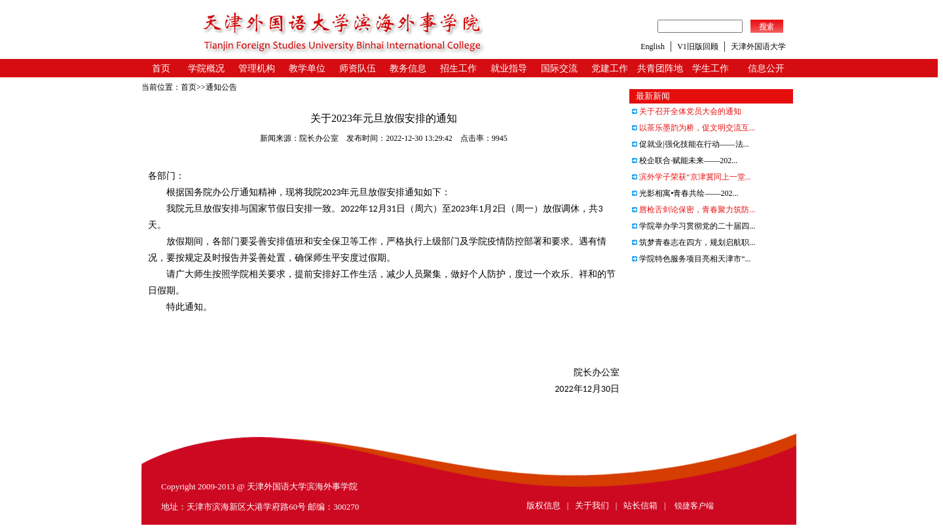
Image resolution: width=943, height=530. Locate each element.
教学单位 (307, 68)
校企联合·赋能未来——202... (684, 160)
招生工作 (458, 68)
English (652, 46)
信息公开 (766, 68)
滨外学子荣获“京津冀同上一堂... (691, 176)
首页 (161, 68)
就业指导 (508, 68)
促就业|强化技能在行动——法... (690, 144)
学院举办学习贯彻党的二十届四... (693, 226)
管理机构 (256, 68)
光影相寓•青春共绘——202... (685, 193)
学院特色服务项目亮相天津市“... (691, 258)
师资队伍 (357, 68)
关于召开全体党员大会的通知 (686, 111)
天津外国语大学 (758, 46)
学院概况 (206, 68)
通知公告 (221, 87)
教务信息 (408, 68)
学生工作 (710, 68)
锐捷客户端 (694, 505)
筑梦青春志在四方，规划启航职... (693, 242)
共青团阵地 (660, 68)
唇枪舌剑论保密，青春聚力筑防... (693, 209)
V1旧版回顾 (697, 46)
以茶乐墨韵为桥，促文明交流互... (693, 127)
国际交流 (559, 68)
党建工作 (609, 68)
